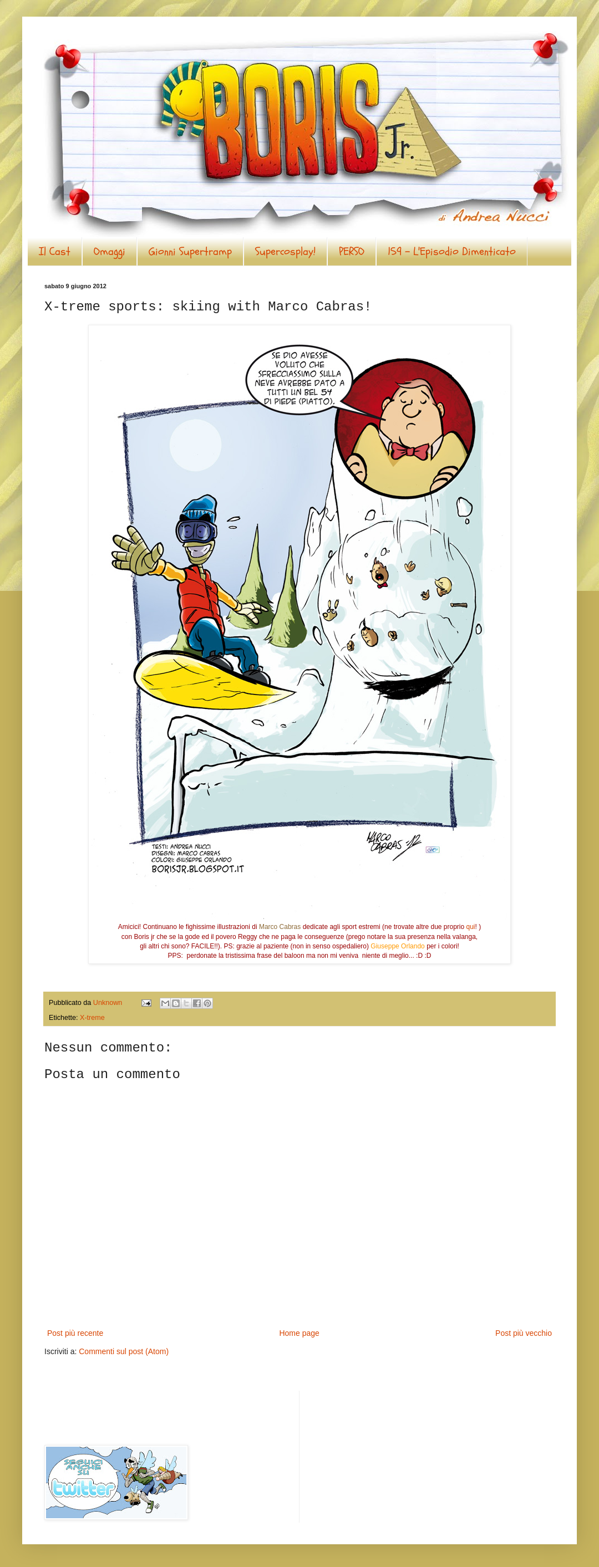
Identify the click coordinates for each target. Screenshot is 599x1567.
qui (470, 927)
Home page (299, 1333)
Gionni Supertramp (190, 251)
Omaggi (109, 251)
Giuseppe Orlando (397, 946)
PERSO (351, 251)
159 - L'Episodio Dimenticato (452, 251)
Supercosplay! (285, 251)
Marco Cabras (280, 927)
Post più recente (75, 1333)
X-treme (92, 1018)
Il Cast (54, 251)
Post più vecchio (523, 1333)
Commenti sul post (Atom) (124, 1351)
